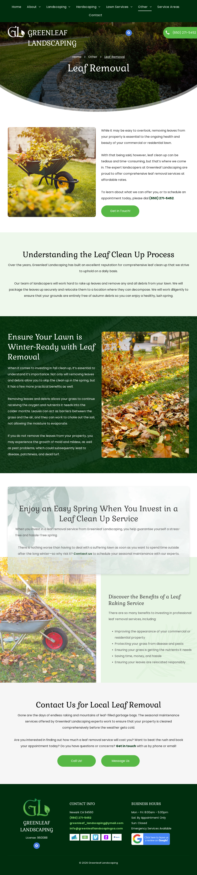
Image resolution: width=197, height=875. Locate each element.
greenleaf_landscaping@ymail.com (96, 823)
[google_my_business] (129, 33)
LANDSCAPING (36, 830)
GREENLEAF (36, 823)
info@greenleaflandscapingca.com (96, 828)
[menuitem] (19, 7)
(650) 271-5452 (161, 198)
